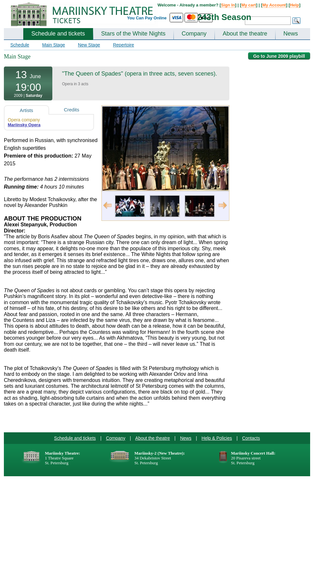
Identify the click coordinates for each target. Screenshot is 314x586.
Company (194, 33)
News (290, 33)
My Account (274, 5)
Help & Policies (217, 438)
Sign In (228, 5)
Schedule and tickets (58, 33)
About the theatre (245, 33)
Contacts (251, 438)
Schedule (19, 44)
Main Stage (53, 44)
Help (294, 5)
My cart (248, 5)
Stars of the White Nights (133, 33)
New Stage (89, 44)
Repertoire (123, 44)
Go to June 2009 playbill (279, 56)
